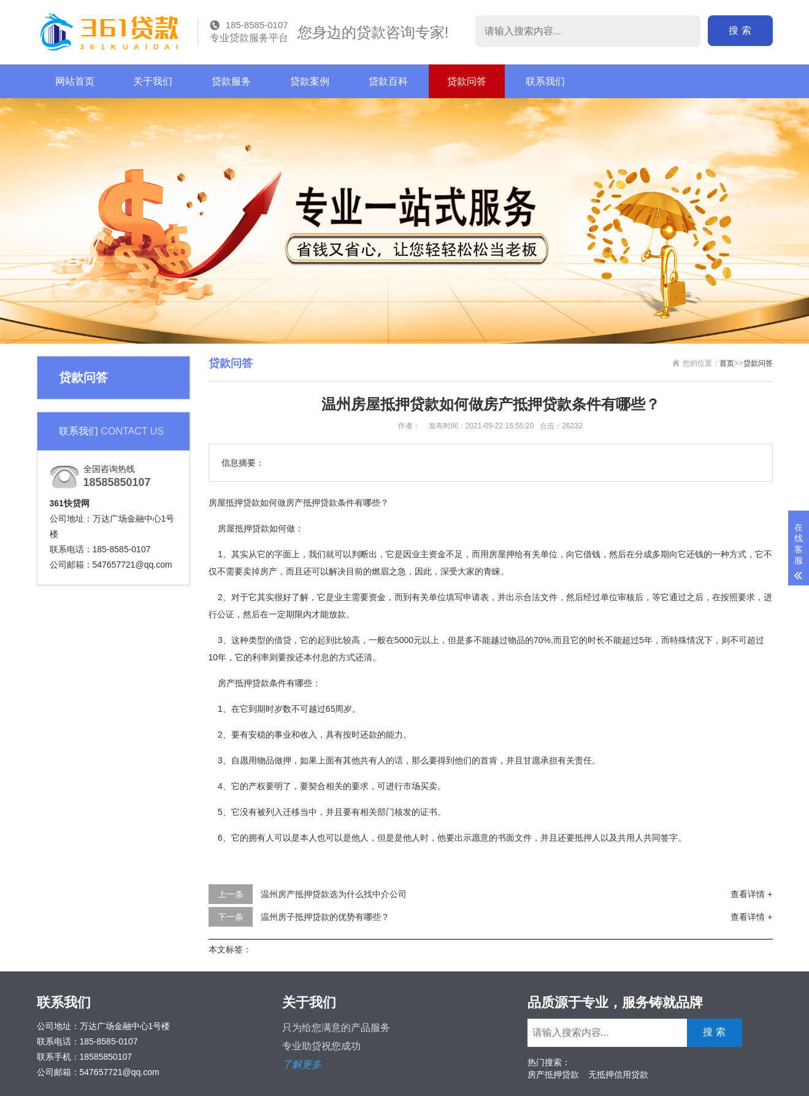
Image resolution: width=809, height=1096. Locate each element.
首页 (726, 363)
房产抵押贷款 (553, 1074)
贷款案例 (309, 81)
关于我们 (152, 81)
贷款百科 (388, 81)
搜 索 (743, 30)
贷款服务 (231, 81)
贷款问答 (466, 81)
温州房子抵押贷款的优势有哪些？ (325, 917)
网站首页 (74, 81)
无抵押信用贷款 (618, 1074)
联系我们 (545, 81)
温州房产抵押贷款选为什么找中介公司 (334, 894)
